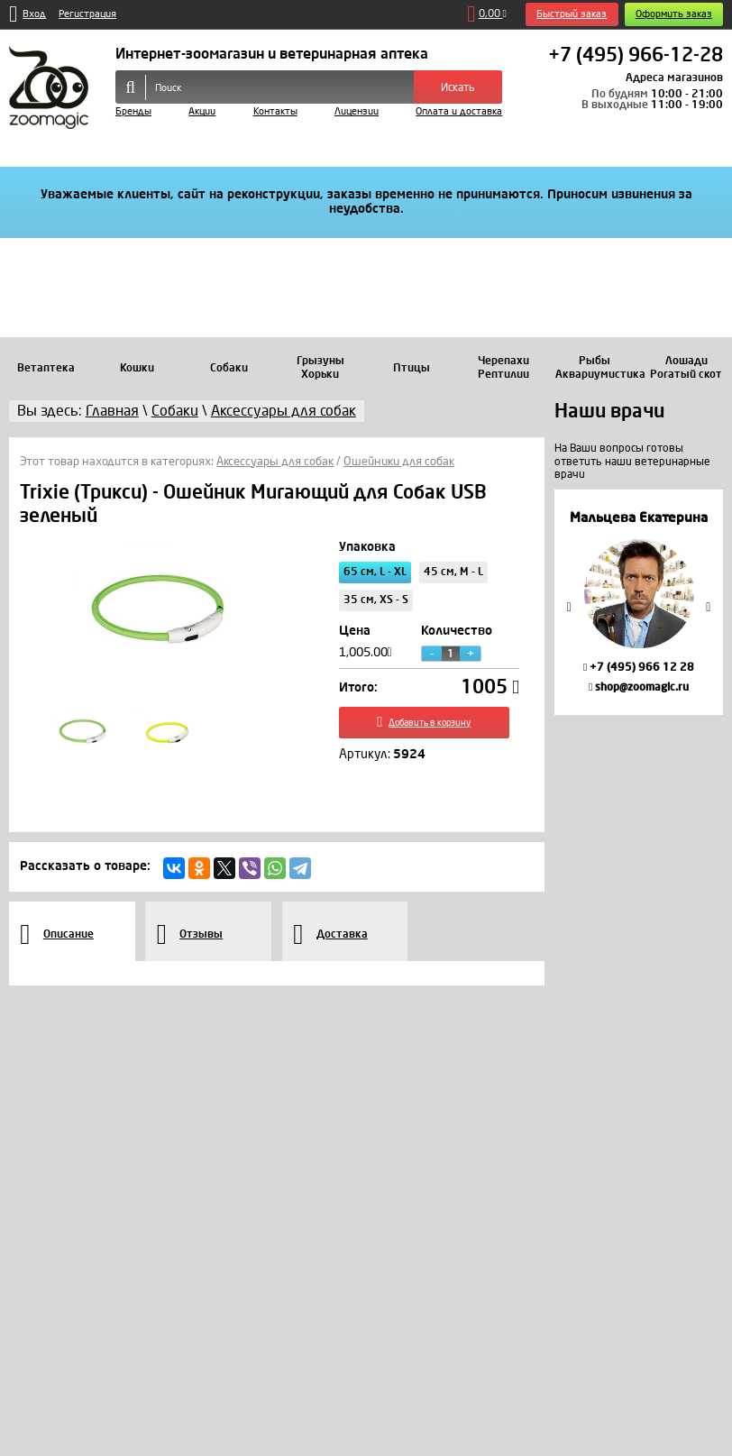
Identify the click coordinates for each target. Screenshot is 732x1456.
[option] (638, 602)
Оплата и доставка (459, 111)
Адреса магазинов (674, 77)
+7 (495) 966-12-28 (635, 56)
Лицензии (356, 111)
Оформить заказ (674, 14)
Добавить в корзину (429, 727)
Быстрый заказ (571, 14)
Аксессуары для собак (275, 461)
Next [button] (708, 607)
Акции (201, 111)
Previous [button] (569, 607)
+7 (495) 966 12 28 (638, 667)
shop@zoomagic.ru (639, 687)
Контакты (275, 111)
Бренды (133, 111)
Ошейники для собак (398, 461)
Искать (458, 87)
